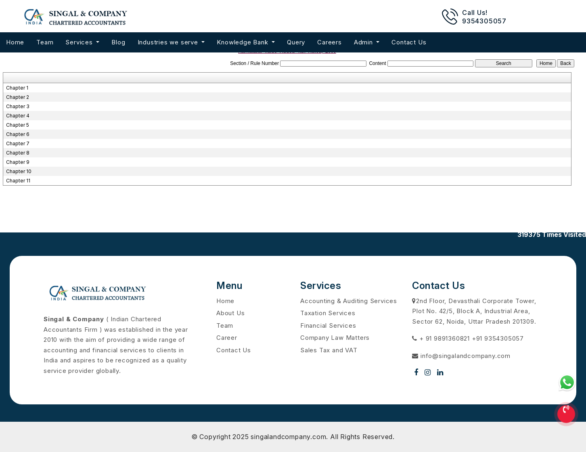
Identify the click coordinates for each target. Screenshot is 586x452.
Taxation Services (328, 313)
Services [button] (79, 42)
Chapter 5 (17, 125)
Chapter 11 (18, 181)
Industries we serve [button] (169, 42)
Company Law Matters (335, 337)
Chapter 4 (17, 116)
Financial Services (328, 325)
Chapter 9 (17, 162)
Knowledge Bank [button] (243, 42)
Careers (329, 42)
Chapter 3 (17, 106)
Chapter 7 (17, 143)
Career (226, 337)
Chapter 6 (17, 134)
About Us (230, 313)
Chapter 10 (18, 171)
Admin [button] (364, 42)
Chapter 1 (17, 88)
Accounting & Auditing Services (348, 301)
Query (296, 42)
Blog (118, 42)
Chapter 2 (17, 97)
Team (44, 42)
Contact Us (408, 42)
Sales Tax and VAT (329, 350)
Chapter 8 (17, 153)
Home (15, 42)
